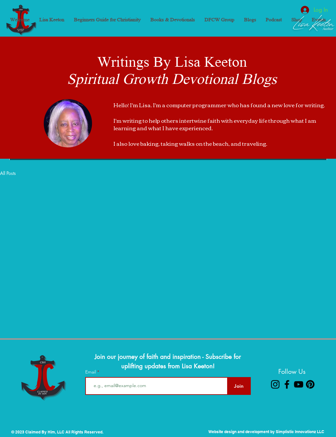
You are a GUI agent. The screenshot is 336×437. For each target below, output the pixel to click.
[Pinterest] (310, 384)
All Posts (8, 173)
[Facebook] (287, 384)
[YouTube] (298, 384)
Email (91, 372)
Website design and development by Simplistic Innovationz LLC (266, 431)
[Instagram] (275, 384)
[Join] (239, 386)
